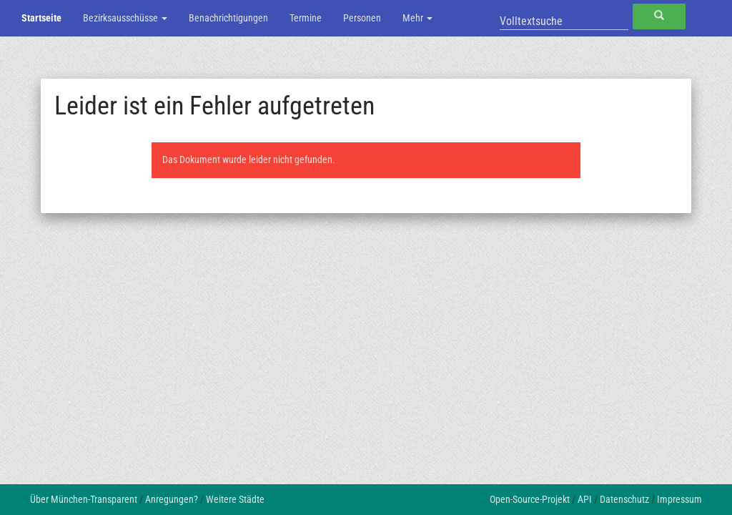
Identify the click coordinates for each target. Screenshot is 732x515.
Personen (362, 18)
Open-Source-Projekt (530, 499)
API (585, 499)
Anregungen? (171, 499)
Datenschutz (624, 499)
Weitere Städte (235, 499)
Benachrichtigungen (228, 18)
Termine (306, 18)
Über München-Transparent (83, 499)
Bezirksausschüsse (125, 18)
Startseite (41, 18)
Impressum (679, 499)
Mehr (417, 18)
